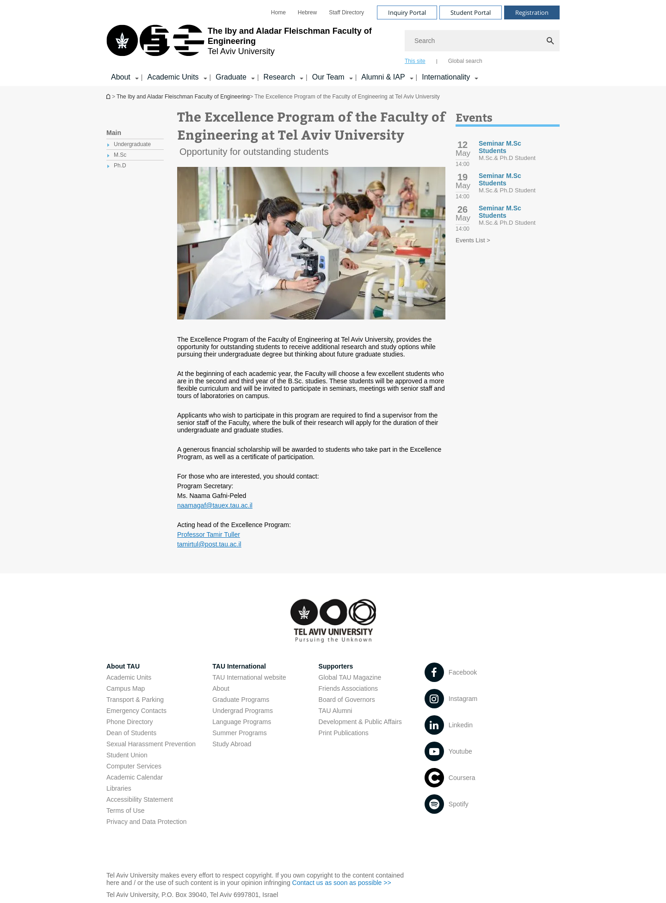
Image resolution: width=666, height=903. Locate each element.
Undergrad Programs (242, 710)
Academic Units (128, 677)
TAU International (239, 666)
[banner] (333, 43)
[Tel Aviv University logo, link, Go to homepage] (250, 44)
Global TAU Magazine (350, 677)
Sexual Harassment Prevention (151, 744)
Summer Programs (239, 733)
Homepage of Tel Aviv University (109, 96)
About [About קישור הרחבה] (120, 77)
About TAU (123, 666)
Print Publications (344, 733)
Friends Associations (348, 688)
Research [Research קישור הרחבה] (279, 77)
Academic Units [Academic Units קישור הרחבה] (172, 77)
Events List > (473, 240)
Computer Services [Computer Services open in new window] (133, 766)
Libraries (118, 788)
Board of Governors (347, 699)
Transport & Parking (135, 699)
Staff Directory (346, 12)
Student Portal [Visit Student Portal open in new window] (470, 12)
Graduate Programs (240, 699)
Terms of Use (125, 810)
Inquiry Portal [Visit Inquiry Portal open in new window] (407, 12)
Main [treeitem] (113, 132)
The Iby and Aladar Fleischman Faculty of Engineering (183, 96)
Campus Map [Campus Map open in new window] (125, 688)
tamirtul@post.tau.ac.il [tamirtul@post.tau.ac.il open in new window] (209, 544)
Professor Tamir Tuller (208, 534)
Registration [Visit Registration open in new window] (532, 12)
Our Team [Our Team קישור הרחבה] (328, 77)
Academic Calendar (134, 777)
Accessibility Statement (139, 799)
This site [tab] (415, 61)
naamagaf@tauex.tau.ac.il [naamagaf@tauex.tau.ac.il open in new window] (215, 505)
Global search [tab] (465, 61)
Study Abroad (231, 744)
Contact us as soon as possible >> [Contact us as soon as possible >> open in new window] (341, 882)
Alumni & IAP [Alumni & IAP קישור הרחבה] (383, 77)
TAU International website (249, 677)
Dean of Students (131, 733)
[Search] (482, 40)
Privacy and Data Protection (146, 821)
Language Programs (241, 721)
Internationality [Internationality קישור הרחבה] (446, 77)
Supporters (336, 666)
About (220, 688)
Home (278, 12)
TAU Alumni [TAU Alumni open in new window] (335, 710)
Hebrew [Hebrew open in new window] (307, 12)
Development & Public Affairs (360, 721)
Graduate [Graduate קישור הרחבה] (231, 77)
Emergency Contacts (136, 710)
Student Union (127, 755)
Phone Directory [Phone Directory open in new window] (129, 721)
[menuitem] (278, 12)
